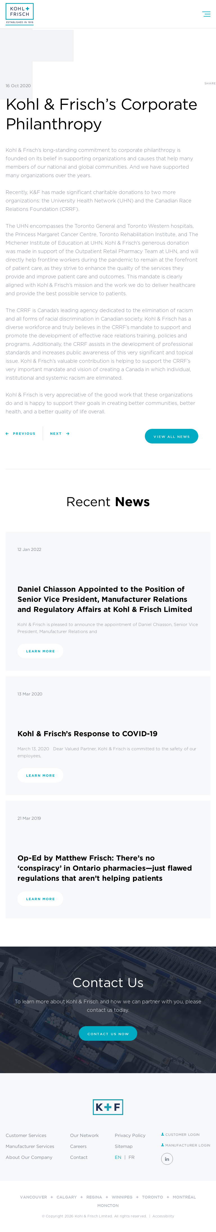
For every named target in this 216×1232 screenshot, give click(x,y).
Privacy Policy (130, 1135)
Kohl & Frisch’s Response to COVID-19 (87, 733)
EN (118, 1157)
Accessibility (163, 1216)
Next (56, 433)
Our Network (84, 1135)
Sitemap (124, 1146)
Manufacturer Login (185, 1145)
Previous (24, 433)
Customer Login (180, 1134)
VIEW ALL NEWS (172, 436)
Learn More (40, 651)
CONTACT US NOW (108, 1034)
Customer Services (26, 1135)
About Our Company (29, 1157)
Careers (78, 1146)
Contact (78, 1157)
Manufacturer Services (30, 1146)
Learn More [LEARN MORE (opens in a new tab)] (40, 899)
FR (132, 1157)
